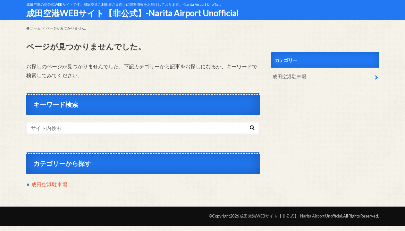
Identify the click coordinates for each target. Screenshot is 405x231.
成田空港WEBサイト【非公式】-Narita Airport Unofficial (132, 13)
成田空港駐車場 (49, 184)
